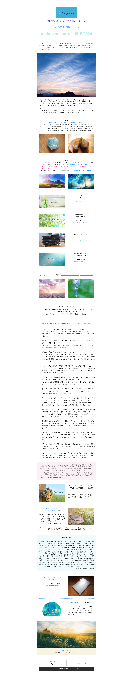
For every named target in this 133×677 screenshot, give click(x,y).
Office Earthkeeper (76, 602)
